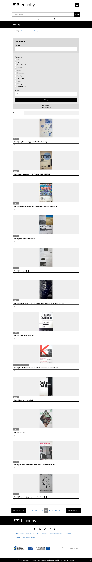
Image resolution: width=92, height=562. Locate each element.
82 (36, 510)
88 (56, 510)
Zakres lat (18, 45)
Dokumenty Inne (21, 86)
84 (42, 510)
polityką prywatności (67, 560)
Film (18, 62)
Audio (18, 59)
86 (49, 510)
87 (52, 510)
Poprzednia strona (18, 510)
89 (59, 510)
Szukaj (77, 14)
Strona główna (25, 31)
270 (64, 510)
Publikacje (20, 67)
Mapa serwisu (30, 534)
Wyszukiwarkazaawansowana (46, 106)
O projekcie (44, 534)
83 (39, 510)
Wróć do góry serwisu (29, 538)
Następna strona (73, 510)
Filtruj (46, 100)
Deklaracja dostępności (56, 534)
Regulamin (68, 534)
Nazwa (17, 90)
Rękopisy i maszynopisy (23, 84)
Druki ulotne (20, 78)
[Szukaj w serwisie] (43, 14)
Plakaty (19, 81)
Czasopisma (20, 73)
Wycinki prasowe (21, 76)
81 (33, 510)
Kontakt (18, 538)
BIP (37, 534)
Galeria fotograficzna (22, 65)
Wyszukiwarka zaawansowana (45, 19)
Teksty (19, 70)
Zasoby (36, 31)
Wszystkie (46, 49)
